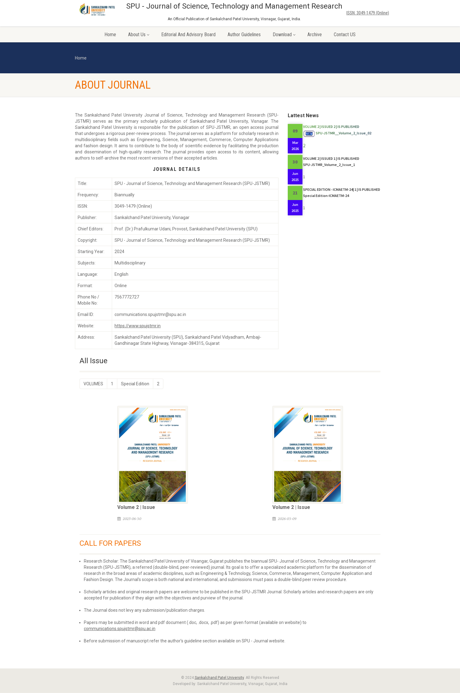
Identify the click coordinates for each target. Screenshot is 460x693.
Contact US (345, 34)
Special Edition (135, 383)
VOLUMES (93, 383)
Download (284, 34)
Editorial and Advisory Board (188, 34)
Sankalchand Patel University (219, 678)
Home (110, 34)
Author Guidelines (244, 34)
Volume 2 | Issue (136, 507)
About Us (138, 34)
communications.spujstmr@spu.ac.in (119, 628)
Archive (314, 34)
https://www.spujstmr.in (138, 325)
